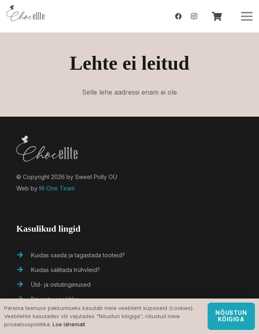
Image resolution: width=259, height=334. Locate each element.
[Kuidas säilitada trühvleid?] (23, 270)
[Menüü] (247, 16)
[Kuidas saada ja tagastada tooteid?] (23, 255)
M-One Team (57, 188)
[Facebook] (178, 16)
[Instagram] (193, 16)
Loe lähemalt (69, 324)
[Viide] (25, 16)
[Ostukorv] (216, 16)
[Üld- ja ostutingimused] (23, 284)
